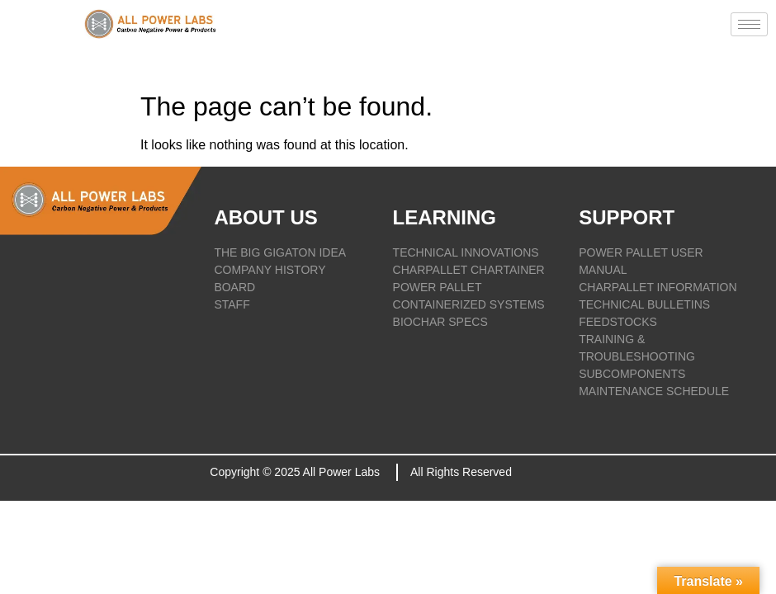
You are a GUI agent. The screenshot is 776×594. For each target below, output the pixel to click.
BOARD (234, 287)
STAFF (231, 304)
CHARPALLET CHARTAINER (469, 269)
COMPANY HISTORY (269, 269)
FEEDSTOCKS (618, 321)
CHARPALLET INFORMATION (657, 287)
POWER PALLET (437, 287)
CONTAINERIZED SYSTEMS (469, 304)
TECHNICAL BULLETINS (644, 304)
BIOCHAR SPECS (440, 321)
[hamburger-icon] (749, 24)
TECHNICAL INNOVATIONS (466, 252)
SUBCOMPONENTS (632, 373)
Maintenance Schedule (654, 391)
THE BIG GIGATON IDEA (280, 252)
